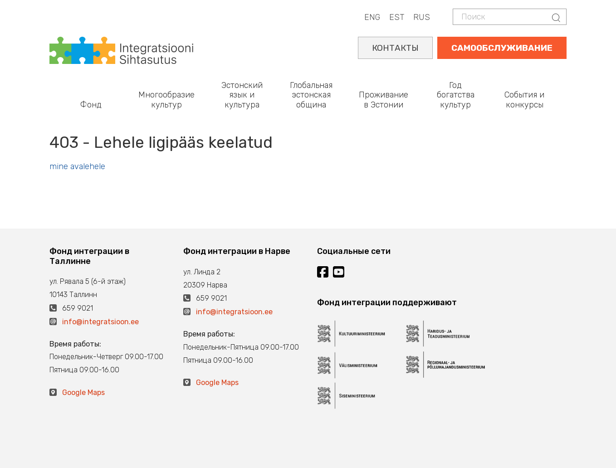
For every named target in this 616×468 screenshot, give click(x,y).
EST (396, 17)
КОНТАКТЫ (395, 48)
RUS (421, 17)
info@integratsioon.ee (100, 321)
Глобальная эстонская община (311, 95)
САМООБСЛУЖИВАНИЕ (501, 48)
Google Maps (83, 392)
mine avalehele (77, 166)
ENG (372, 17)
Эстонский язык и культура (242, 95)
